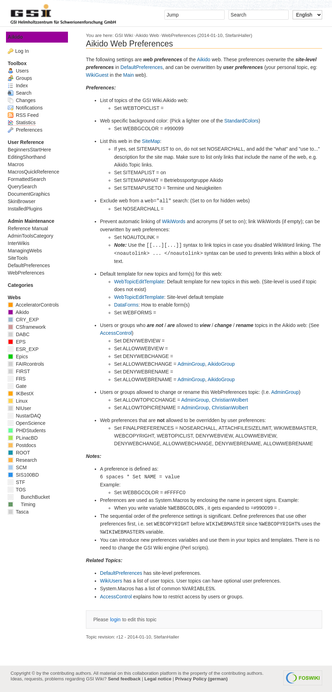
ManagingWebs (28, 250)
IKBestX (23, 393)
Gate (20, 386)
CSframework (30, 327)
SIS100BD (26, 475)
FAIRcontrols (29, 364)
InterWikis (21, 243)
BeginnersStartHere (32, 149)
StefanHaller (240, 35)
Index (21, 85)
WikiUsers (114, 581)
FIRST (22, 371)
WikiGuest (100, 75)
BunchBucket (31, 497)
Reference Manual (31, 228)
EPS (20, 342)
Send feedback (124, 678)
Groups (23, 78)
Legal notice (157, 678)
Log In (25, 51)
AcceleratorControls (36, 305)
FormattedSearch (30, 179)
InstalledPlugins (28, 209)
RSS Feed (26, 115)
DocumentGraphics (32, 194)
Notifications (28, 108)
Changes (24, 100)
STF (19, 482)
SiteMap (154, 141)
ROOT (22, 452)
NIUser (22, 408)
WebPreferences (181, 35)
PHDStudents (30, 430)
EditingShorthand (29, 157)
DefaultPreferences (144, 67)
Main (131, 75)
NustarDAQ (27, 416)
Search (22, 93)
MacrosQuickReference (36, 172)
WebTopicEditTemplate (142, 281)
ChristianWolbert (232, 400)
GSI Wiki (127, 35)
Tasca (21, 512)
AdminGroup (194, 364)
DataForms (129, 305)
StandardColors (244, 121)
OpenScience (29, 423)
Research (25, 460)
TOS (20, 489)
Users (21, 71)
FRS (20, 379)
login (118, 619)
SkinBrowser (24, 201)
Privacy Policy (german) (201, 678)
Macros (19, 164)
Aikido (206, 59)
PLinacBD (25, 438)
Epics (21, 356)
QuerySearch (25, 186)
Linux (20, 401)
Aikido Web (150, 35)
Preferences (28, 130)
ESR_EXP (26, 349)
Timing (24, 504)
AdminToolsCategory (33, 236)
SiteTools (21, 258)
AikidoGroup (224, 364)
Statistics (24, 122)
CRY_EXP (26, 319)
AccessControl (118, 333)
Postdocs (25, 445)
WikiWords (176, 221)
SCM (20, 467)
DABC (21, 334)
